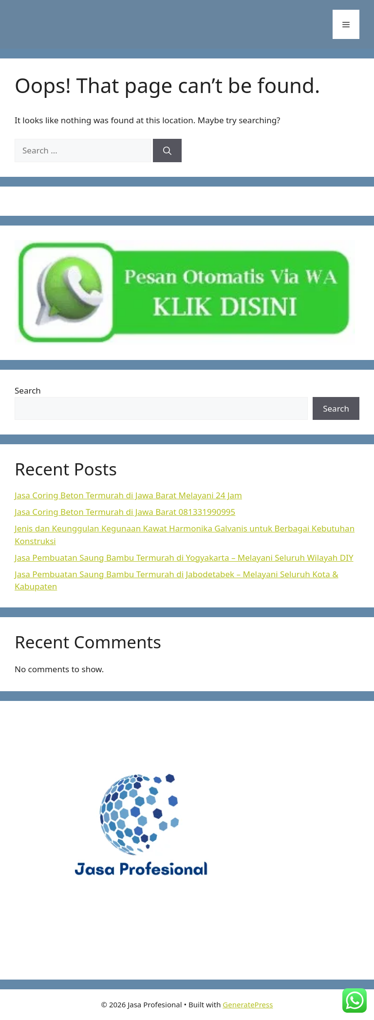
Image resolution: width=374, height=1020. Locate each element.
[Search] (167, 150)
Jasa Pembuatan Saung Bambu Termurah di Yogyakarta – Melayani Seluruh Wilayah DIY (184, 557)
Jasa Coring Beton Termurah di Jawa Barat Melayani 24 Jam (128, 495)
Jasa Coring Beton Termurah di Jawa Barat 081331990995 (125, 511)
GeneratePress (248, 1004)
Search (28, 390)
